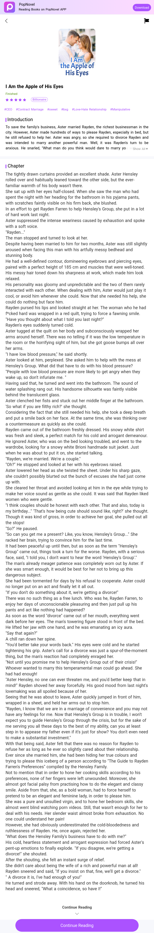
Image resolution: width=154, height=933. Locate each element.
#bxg (65, 109)
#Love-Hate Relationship (90, 109)
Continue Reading (77, 925)
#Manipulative (120, 109)
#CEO (8, 109)
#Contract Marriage (30, 109)
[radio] (7, 99)
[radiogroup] (15, 99)
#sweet (53, 109)
